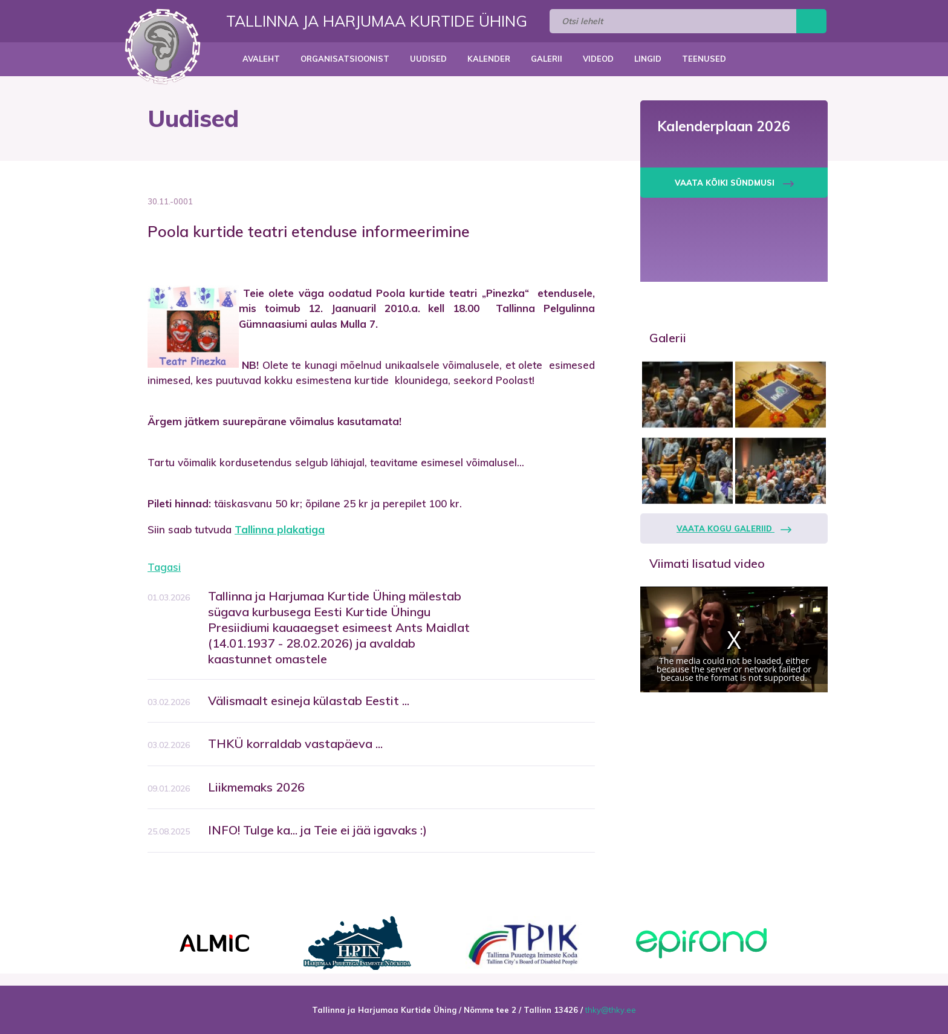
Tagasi (164, 567)
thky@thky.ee (610, 1010)
